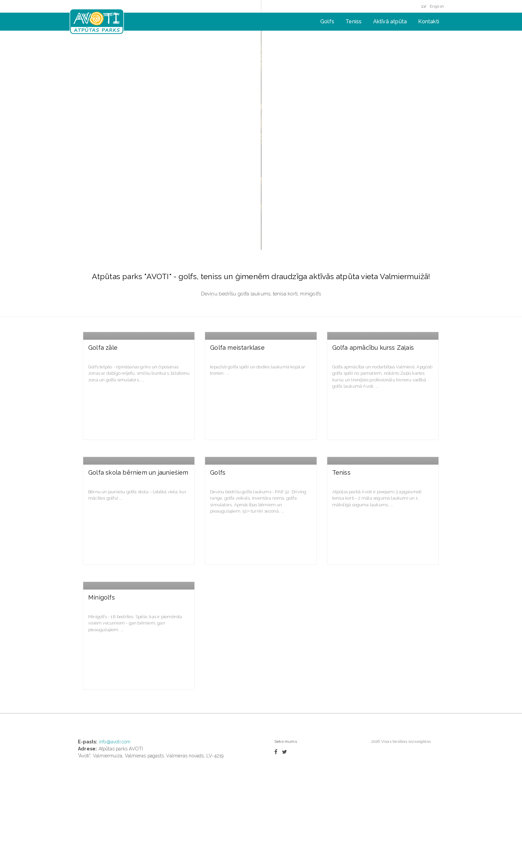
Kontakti (428, 21)
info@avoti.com (115, 706)
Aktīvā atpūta (390, 21)
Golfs (327, 21)
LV (423, 6)
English (437, 6)
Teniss (354, 21)
